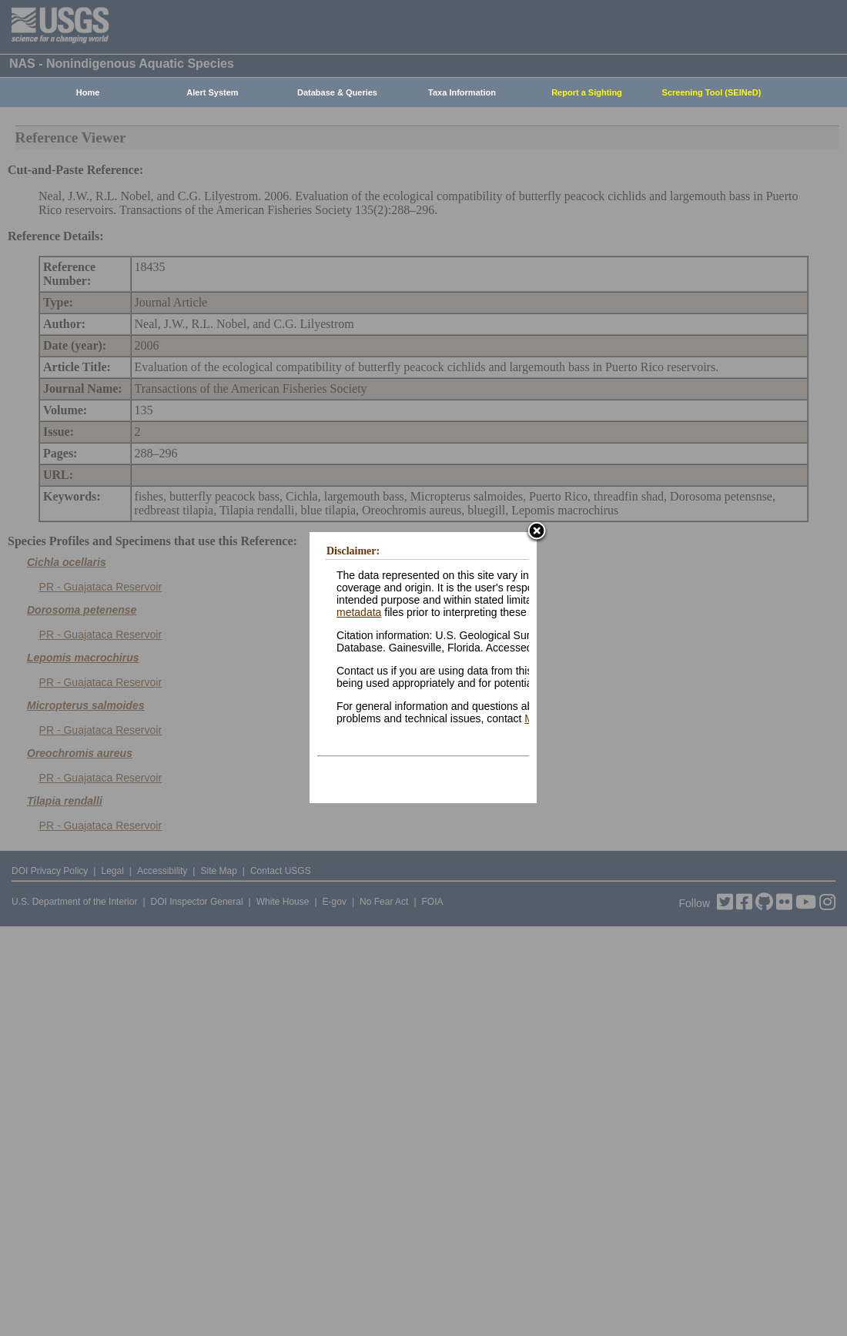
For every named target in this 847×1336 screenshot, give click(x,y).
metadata (358, 612)
